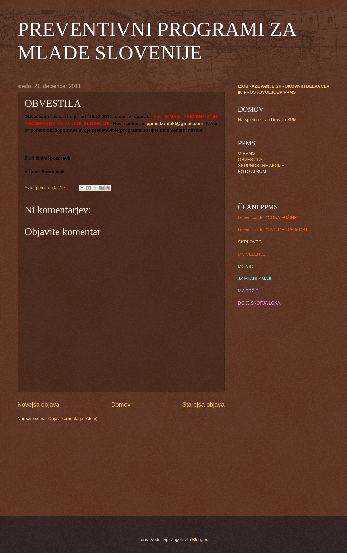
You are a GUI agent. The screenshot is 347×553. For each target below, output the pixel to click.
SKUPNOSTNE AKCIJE (261, 165)
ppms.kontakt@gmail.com (174, 123)
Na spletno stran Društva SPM (267, 119)
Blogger (199, 539)
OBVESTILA (250, 159)
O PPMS (246, 153)
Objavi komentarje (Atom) (73, 418)
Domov (120, 404)
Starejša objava (203, 404)
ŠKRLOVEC (250, 241)
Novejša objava (38, 404)
